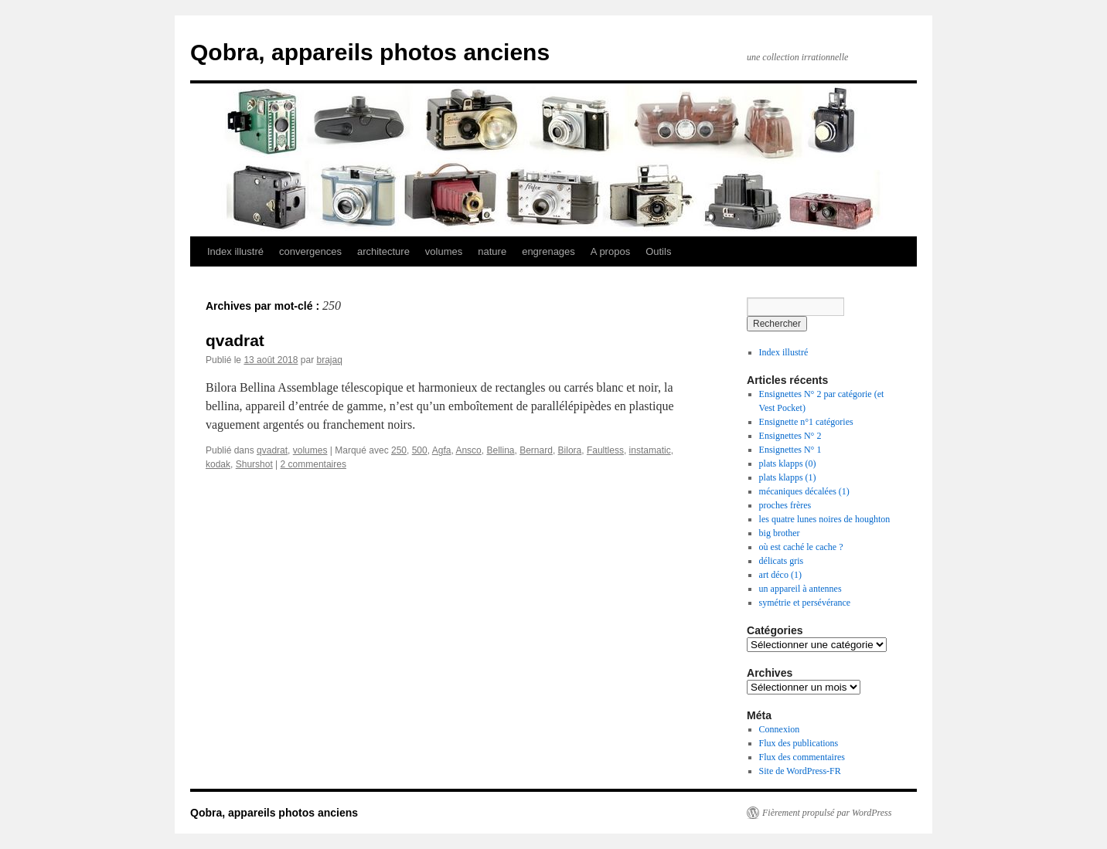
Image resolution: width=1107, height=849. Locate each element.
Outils (658, 251)
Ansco (468, 450)
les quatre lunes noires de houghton (825, 519)
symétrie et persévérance (805, 602)
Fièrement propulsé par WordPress (826, 812)
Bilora (570, 450)
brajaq (329, 360)
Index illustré (235, 251)
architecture (383, 251)
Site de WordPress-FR (800, 771)
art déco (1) (780, 574)
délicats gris (781, 560)
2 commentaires (313, 464)
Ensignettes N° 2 (790, 435)
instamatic (650, 450)
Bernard (536, 450)
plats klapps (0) (787, 463)
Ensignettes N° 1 (790, 449)
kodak (218, 464)
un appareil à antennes (800, 588)
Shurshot (254, 464)
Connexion (779, 729)
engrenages (548, 251)
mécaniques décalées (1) (804, 491)
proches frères (785, 505)
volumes (443, 251)
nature (492, 251)
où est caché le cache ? (801, 547)
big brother (779, 533)
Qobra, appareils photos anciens (370, 52)
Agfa (441, 450)
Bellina (500, 450)
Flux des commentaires (802, 757)
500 (419, 450)
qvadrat (235, 340)
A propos (610, 251)
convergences (310, 251)
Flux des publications (799, 743)
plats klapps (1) (787, 477)
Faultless (605, 450)
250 (399, 450)
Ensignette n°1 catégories (806, 421)
